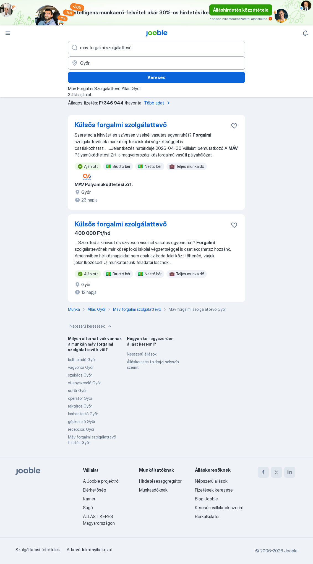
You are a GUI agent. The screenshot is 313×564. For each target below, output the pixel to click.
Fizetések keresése (214, 490)
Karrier (89, 499)
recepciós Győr (81, 429)
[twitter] (276, 472)
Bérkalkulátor (207, 516)
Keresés (156, 77)
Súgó (88, 507)
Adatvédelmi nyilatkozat (90, 549)
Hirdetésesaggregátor (160, 481)
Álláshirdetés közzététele (240, 10)
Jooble (291, 550)
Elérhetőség (94, 490)
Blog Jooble (206, 499)
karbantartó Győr (83, 413)
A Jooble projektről (101, 481)
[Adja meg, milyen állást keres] (156, 47)
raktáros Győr (80, 406)
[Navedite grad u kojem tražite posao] (156, 63)
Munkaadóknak (153, 490)
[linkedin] (289, 472)
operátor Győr (80, 398)
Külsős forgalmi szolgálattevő (121, 125)
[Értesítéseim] (305, 33)
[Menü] (7, 33)
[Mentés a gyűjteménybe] (234, 126)
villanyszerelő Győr (84, 382)
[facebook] (263, 472)
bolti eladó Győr (82, 359)
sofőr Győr (77, 390)
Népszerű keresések (91, 326)
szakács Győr (80, 375)
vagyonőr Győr (80, 367)
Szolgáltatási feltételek (37, 549)
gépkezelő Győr (81, 421)
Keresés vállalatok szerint (219, 507)
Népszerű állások (141, 354)
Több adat (158, 103)
